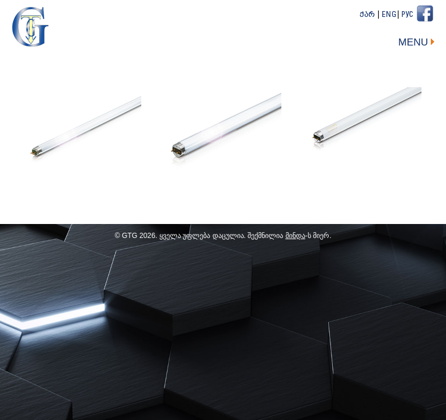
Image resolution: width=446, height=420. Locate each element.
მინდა (295, 236)
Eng (389, 14)
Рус (407, 14)
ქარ (367, 14)
